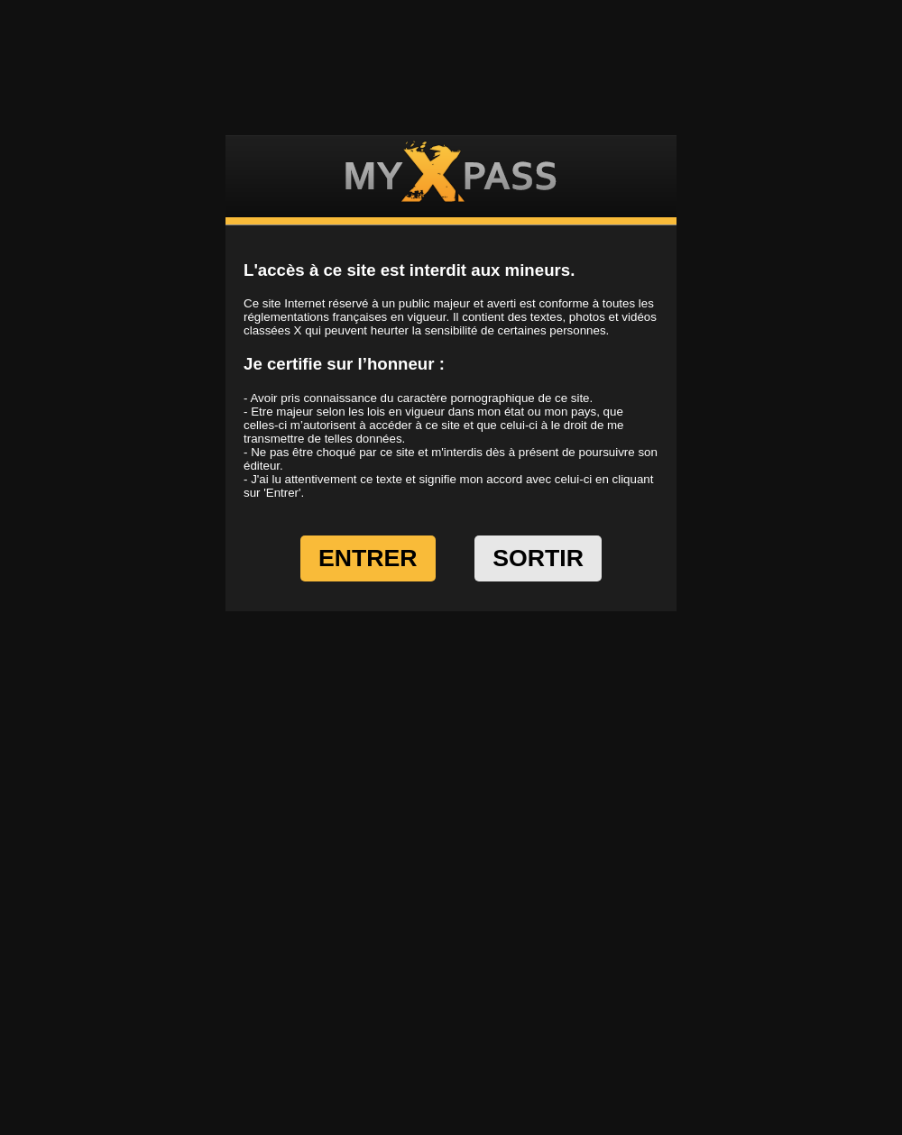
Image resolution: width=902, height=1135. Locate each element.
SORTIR (538, 558)
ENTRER (368, 558)
